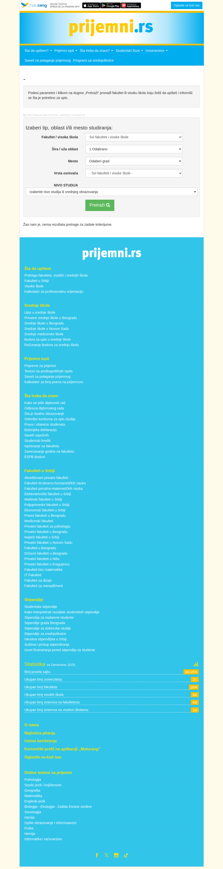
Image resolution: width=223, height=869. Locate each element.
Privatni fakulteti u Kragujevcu (47, 565)
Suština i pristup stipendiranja (47, 645)
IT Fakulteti (33, 576)
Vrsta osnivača (66, 175)
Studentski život (130, 53)
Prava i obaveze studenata (45, 425)
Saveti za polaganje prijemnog (48, 62)
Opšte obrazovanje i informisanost (51, 824)
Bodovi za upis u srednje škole (48, 340)
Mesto (73, 163)
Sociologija (33, 813)
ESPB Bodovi (35, 458)
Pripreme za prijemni (40, 367)
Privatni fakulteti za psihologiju (48, 527)
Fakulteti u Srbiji (37, 282)
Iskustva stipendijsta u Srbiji (46, 640)
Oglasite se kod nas (186, 5)
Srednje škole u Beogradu (44, 324)
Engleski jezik (35, 802)
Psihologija (33, 780)
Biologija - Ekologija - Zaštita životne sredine (58, 807)
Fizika (29, 829)
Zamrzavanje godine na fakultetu (49, 452)
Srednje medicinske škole (44, 335)
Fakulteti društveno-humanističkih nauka (55, 484)
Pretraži (100, 206)
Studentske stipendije (41, 607)
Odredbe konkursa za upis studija (50, 420)
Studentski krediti (38, 442)
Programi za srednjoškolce (93, 62)
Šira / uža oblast (65, 151)
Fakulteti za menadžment (44, 587)
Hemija (30, 834)
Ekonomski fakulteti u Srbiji (45, 511)
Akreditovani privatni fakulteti (46, 478)
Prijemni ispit (66, 53)
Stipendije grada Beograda (45, 624)
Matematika (33, 797)
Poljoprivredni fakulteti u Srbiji (47, 506)
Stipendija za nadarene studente (49, 618)
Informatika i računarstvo (43, 840)
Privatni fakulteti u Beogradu (46, 533)
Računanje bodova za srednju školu (52, 346)
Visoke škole (34, 287)
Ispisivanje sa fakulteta (42, 447)
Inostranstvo (157, 53)
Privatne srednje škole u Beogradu (51, 319)
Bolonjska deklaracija (41, 431)
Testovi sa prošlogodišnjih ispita (49, 372)
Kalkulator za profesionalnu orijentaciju (54, 293)
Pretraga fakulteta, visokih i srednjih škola (56, 276)
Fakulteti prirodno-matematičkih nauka (54, 489)
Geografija (32, 791)
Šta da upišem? (39, 53)
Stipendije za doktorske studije (48, 629)
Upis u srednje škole (40, 313)
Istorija (30, 818)
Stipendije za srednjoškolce (45, 634)
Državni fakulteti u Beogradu (46, 554)
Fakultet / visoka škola (59, 138)
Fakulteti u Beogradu (40, 549)
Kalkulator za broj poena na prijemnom (54, 383)
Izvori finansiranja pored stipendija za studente (60, 651)
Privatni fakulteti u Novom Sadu (48, 543)
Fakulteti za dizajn (38, 581)
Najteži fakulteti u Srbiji (42, 538)
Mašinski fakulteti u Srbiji (43, 500)
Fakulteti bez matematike (44, 570)
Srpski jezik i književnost (43, 786)
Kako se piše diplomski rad (45, 404)
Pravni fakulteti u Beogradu (45, 516)
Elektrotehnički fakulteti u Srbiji (48, 495)
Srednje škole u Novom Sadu (47, 330)
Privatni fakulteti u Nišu (42, 560)
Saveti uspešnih (37, 436)
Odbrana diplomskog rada (44, 409)
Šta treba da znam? (97, 53)
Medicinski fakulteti (39, 522)
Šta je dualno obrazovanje (44, 415)
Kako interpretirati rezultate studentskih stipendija (62, 613)
